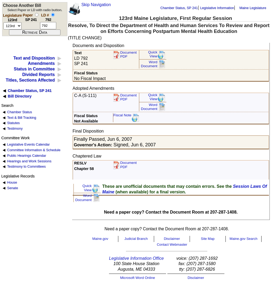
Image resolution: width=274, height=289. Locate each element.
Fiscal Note (122, 115)
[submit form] (34, 32)
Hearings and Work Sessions (29, 161)
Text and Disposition (34, 58)
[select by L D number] (53, 14)
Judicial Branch (136, 239)
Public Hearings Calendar (26, 156)
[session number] (12, 25)
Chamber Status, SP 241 (179, 8)
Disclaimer (172, 239)
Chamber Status (19, 112)
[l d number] (48, 25)
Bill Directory (20, 96)
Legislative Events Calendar (28, 144)
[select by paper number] (36, 14)
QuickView (153, 54)
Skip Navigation (96, 4)
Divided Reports (38, 74)
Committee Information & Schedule (33, 150)
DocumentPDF (128, 97)
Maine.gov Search (244, 239)
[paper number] (31, 25)
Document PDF (128, 54)
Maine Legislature (252, 8)
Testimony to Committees (26, 166)
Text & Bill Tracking (21, 118)
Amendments (41, 63)
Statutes (13, 123)
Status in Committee (34, 69)
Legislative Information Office (136, 258)
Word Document (149, 64)
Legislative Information (217, 8)
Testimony (15, 128)
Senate (12, 188)
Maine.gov (100, 239)
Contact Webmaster (172, 244)
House (12, 182)
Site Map (207, 239)
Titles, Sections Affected (30, 80)
